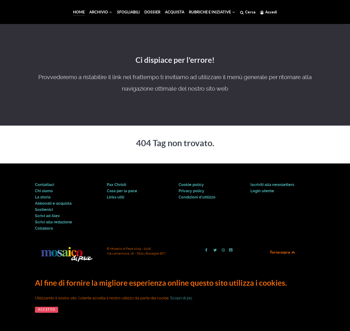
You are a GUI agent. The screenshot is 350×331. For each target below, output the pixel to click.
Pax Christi (116, 185)
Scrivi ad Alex (47, 216)
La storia (43, 197)
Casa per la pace (122, 191)
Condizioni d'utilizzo (197, 197)
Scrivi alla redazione (53, 222)
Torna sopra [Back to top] (283, 252)
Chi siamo (44, 191)
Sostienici (44, 210)
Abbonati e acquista (53, 203)
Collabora (44, 228)
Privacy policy (191, 191)
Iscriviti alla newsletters (272, 185)
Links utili (115, 197)
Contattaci (44, 185)
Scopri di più (181, 298)
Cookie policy (191, 185)
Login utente (262, 191)
